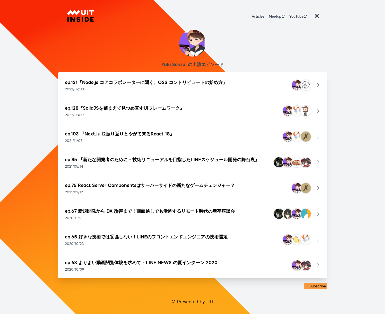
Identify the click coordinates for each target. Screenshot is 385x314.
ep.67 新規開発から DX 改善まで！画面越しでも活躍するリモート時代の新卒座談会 (150, 211)
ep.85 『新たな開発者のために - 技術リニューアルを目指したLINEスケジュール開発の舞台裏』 (162, 159)
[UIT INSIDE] (80, 16)
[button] (192, 85)
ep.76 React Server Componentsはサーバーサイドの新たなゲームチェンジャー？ (150, 185)
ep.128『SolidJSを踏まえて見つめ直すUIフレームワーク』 (124, 108)
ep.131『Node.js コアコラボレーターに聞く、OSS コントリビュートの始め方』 (146, 82)
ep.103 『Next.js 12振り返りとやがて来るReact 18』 (119, 134)
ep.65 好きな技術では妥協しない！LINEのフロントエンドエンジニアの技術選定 (146, 237)
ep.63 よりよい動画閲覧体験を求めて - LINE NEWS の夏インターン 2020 (141, 262)
